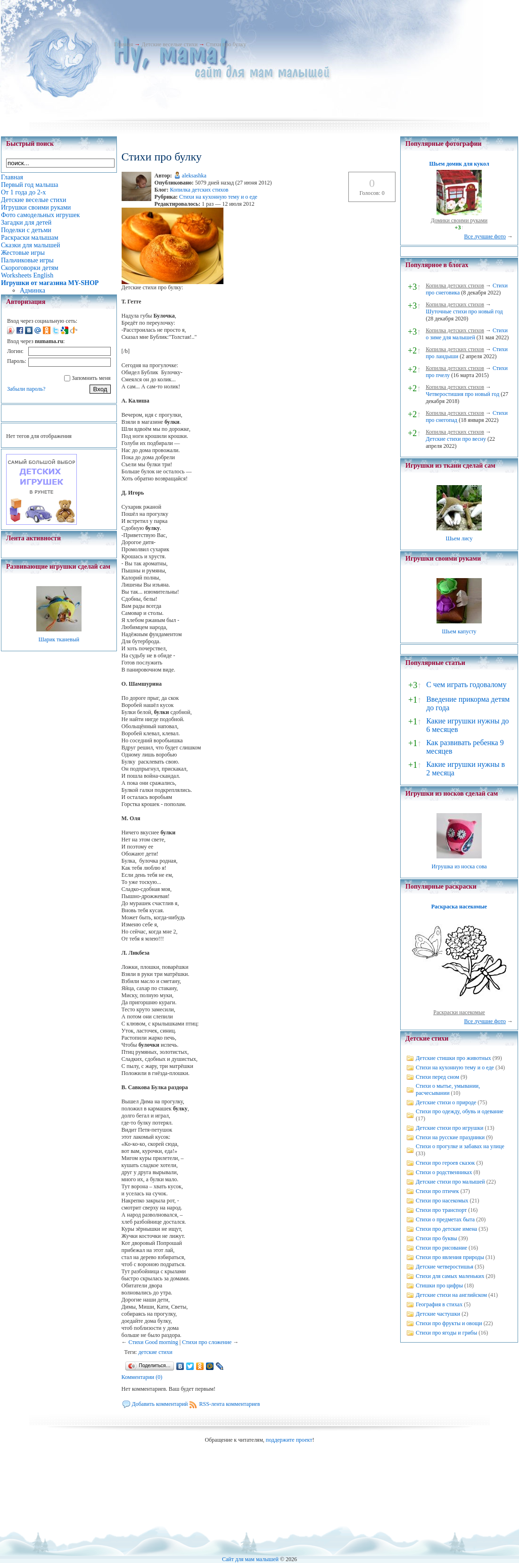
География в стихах (439, 1304)
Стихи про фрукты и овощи (449, 1323)
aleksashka (194, 175)
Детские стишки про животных (453, 1058)
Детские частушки (438, 1314)
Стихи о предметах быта (445, 1219)
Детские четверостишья (444, 1266)
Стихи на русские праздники (450, 1137)
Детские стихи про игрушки (449, 1128)
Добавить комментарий (160, 1404)
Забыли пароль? (26, 389)
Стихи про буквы (436, 1238)
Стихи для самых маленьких (450, 1276)
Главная (123, 44)
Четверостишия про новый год (462, 394)
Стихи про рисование (441, 1247)
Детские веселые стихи (169, 44)
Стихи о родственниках (444, 1172)
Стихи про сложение (206, 1342)
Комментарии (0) (142, 1377)
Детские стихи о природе (446, 1102)
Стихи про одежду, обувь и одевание (459, 1111)
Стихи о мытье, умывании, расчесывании (448, 1089)
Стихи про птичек (437, 1191)
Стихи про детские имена (446, 1229)
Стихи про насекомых (442, 1200)
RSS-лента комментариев (229, 1404)
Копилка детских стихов (199, 189)
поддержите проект (289, 1440)
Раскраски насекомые (459, 1012)
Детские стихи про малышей (450, 1181)
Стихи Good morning (153, 1342)
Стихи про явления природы (450, 1257)
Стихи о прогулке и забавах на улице (460, 1146)
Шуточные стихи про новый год (464, 311)
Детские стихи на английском (451, 1295)
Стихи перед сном (437, 1077)
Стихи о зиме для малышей (467, 334)
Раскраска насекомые (459, 906)
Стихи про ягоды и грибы (446, 1332)
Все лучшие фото (485, 236)
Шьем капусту (459, 631)
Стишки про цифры (439, 1285)
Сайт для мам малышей (250, 1559)
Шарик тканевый (58, 639)
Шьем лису (458, 538)
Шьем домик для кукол (459, 163)
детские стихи (155, 1352)
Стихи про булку (226, 44)
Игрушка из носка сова (459, 866)
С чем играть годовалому (466, 685)
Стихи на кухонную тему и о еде (218, 196)
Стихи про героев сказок (445, 1163)
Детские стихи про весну (456, 439)
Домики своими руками (459, 220)
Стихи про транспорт (441, 1210)
